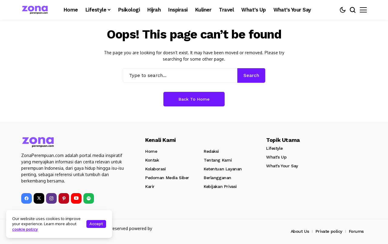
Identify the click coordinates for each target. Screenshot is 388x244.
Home (151, 151)
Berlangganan (217, 177)
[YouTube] (76, 198)
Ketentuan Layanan (223, 168)
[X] (39, 198)
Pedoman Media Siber (167, 177)
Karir (150, 186)
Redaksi (211, 151)
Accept (96, 224)
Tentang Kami (218, 160)
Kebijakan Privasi (220, 186)
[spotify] (88, 198)
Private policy (329, 231)
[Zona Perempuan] (38, 9)
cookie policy (25, 229)
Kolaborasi (155, 168)
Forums (356, 231)
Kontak (152, 160)
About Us (300, 231)
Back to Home (194, 99)
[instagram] (51, 198)
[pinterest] (64, 198)
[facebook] (26, 198)
